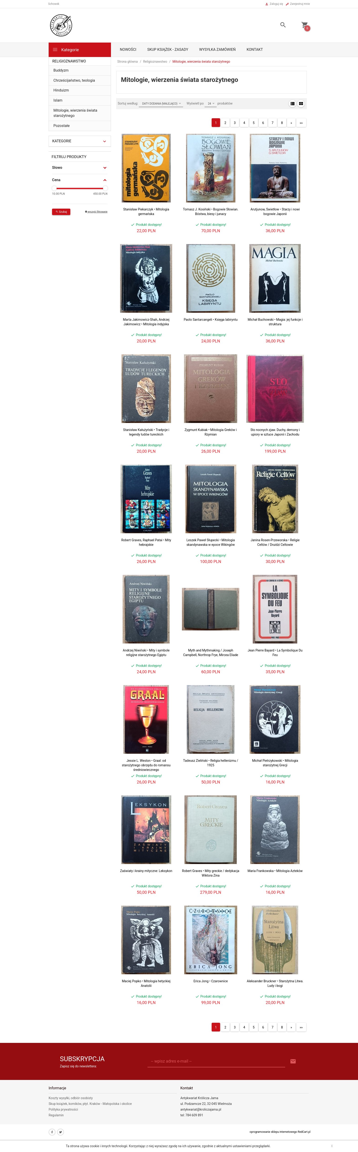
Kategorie (65, 49)
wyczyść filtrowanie (96, 211)
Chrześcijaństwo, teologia (74, 80)
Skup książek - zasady (167, 49)
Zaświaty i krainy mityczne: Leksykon (146, 871)
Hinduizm (61, 90)
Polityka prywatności (63, 1109)
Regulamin (56, 1115)
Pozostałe (61, 126)
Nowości (128, 49)
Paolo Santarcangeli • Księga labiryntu (211, 319)
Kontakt (255, 49)
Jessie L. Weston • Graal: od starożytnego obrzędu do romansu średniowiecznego (146, 765)
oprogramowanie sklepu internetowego (273, 1131)
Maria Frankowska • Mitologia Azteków (275, 871)
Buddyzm (60, 70)
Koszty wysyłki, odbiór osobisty (71, 1098)
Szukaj (61, 211)
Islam (57, 100)
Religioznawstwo (69, 61)
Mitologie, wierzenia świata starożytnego (75, 113)
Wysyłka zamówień (217, 49)
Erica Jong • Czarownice (211, 981)
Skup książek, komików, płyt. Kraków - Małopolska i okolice (90, 1104)
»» (301, 123)
